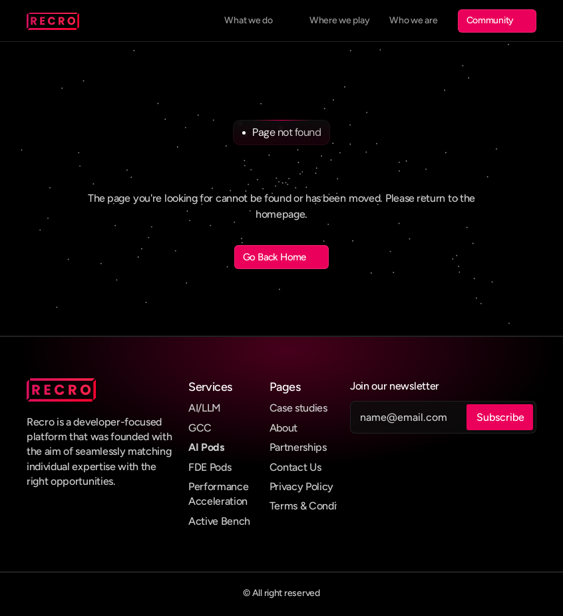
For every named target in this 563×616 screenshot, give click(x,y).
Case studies (298, 408)
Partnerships (298, 447)
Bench (235, 521)
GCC (200, 428)
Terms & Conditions (314, 505)
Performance (218, 486)
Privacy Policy (302, 486)
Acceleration (218, 501)
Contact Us (295, 467)
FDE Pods (209, 467)
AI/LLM (204, 408)
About (283, 428)
